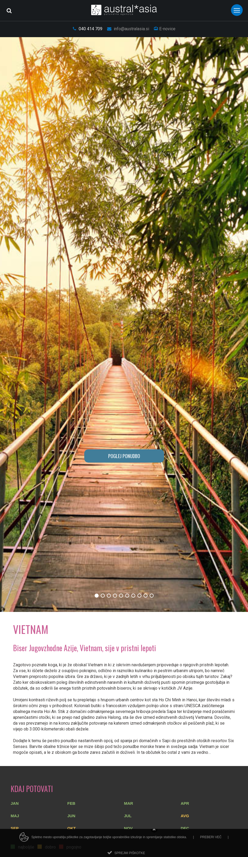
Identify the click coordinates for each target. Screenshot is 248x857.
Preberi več (211, 841)
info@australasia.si (128, 28)
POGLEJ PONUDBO (124, 456)
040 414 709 (87, 28)
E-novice (164, 28)
